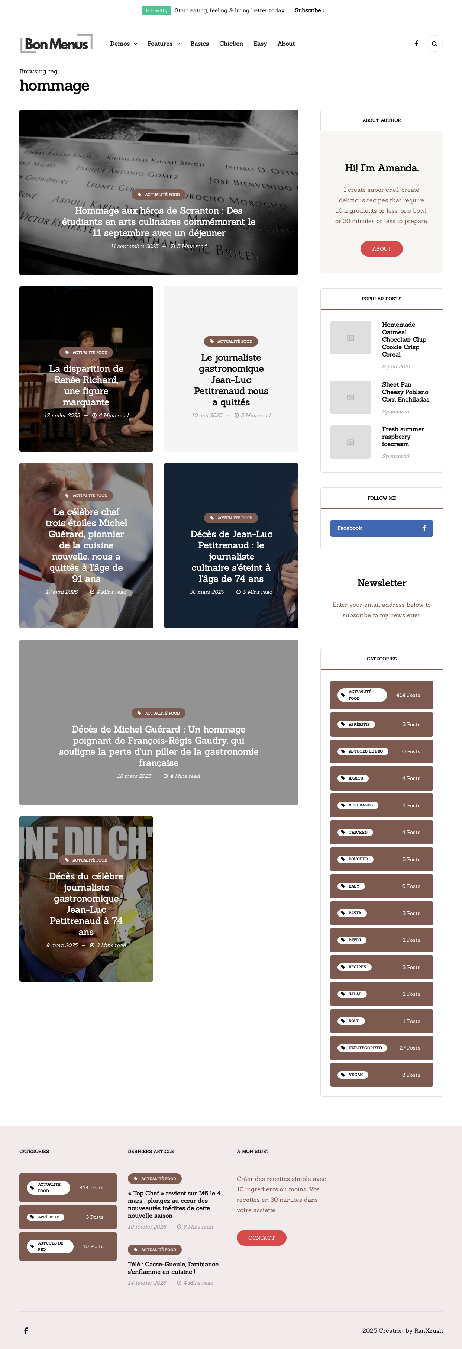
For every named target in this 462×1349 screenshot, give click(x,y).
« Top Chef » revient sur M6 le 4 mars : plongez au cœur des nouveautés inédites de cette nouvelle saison (174, 1241)
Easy (260, 43)
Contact (261, 1237)
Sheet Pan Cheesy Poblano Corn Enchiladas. (406, 428)
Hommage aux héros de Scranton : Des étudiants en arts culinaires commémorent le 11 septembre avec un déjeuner (158, 222)
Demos (120, 43)
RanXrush (428, 1330)
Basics (199, 43)
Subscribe (309, 10)
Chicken (231, 43)
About (286, 43)
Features (160, 43)
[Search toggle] (435, 43)
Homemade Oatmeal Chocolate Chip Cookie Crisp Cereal (404, 376)
